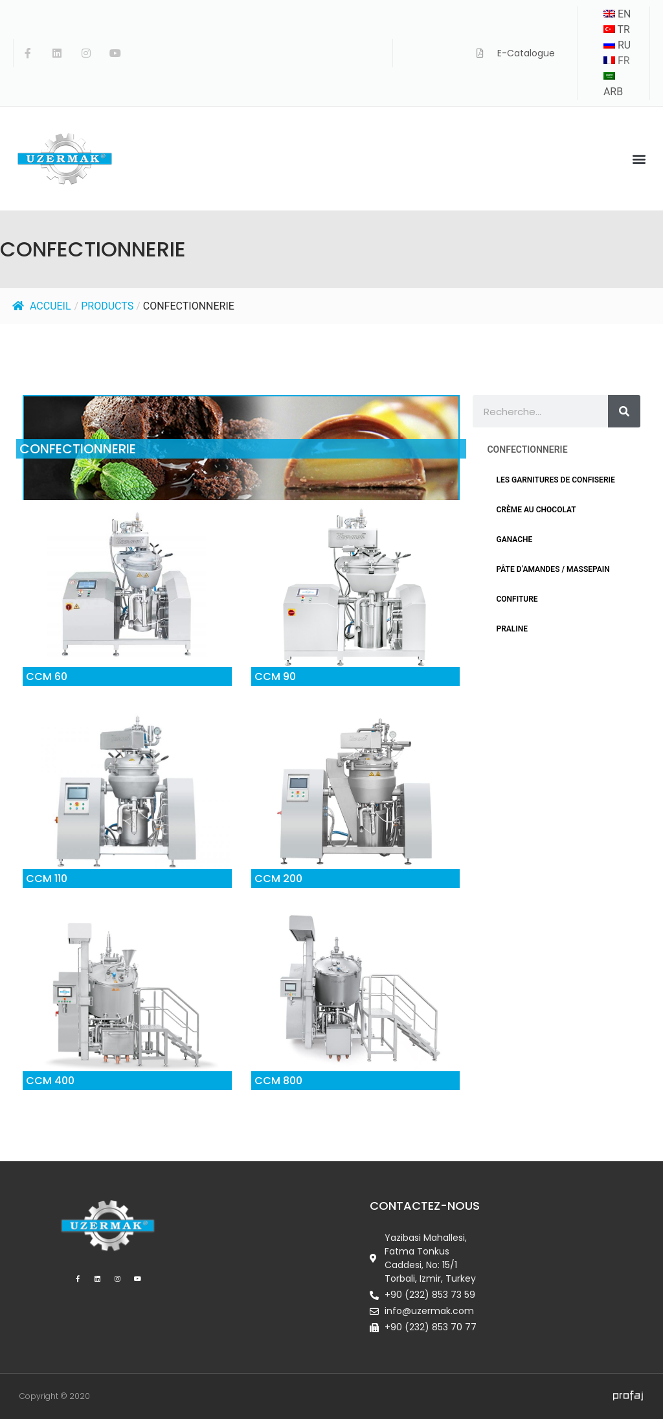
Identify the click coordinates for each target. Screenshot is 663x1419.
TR (616, 29)
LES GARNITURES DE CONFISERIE (555, 479)
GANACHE (514, 539)
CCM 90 (275, 676)
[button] (639, 159)
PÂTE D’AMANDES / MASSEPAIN (552, 569)
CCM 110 (46, 878)
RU (617, 45)
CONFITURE (516, 599)
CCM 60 (46, 676)
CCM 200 (278, 878)
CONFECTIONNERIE (188, 306)
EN (617, 14)
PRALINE (512, 628)
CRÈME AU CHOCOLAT (536, 509)
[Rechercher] (624, 411)
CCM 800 (278, 1080)
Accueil (41, 306)
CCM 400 (50, 1080)
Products (107, 306)
